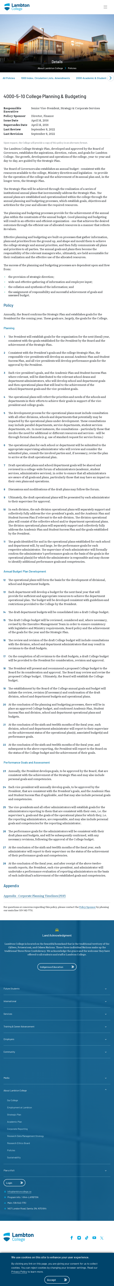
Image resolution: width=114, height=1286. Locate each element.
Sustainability (14, 1157)
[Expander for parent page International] (57, 1001)
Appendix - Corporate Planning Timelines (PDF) (35, 896)
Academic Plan (14, 1121)
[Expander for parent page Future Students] (57, 988)
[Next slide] (110, 78)
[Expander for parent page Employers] (57, 1039)
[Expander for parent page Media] (57, 1078)
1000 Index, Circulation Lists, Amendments (45, 78)
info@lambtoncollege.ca (19, 1191)
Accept (57, 1280)
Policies (72, 68)
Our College (12, 1100)
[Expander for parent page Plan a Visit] (57, 1170)
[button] (105, 7)
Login (14, 1182)
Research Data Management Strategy (25, 1136)
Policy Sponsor (87, 907)
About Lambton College (50, 68)
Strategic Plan (14, 1114)
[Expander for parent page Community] (57, 1052)
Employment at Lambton (19, 1107)
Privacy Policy (19, 1271)
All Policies (9, 78)
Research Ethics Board (18, 1143)
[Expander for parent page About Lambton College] (57, 1090)
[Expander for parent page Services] (57, 1014)
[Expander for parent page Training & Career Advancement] (57, 1026)
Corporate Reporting (17, 1128)
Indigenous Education (57, 966)
